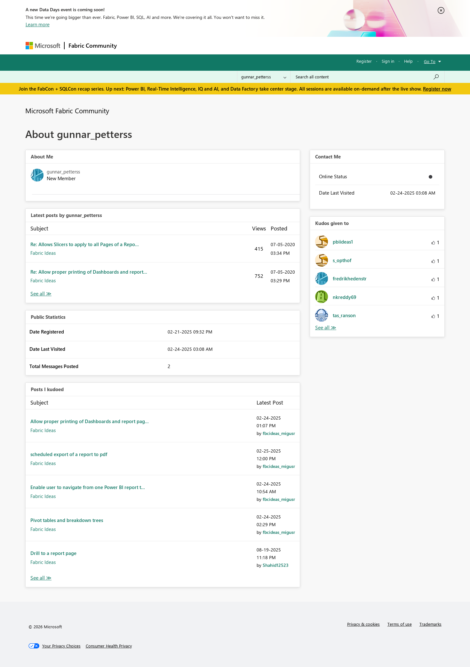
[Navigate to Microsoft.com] (43, 45)
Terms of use (399, 624)
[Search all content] (367, 77)
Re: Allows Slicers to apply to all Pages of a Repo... (84, 244)
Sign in (388, 61)
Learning (267, 45)
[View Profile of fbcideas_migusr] (279, 433)
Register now (437, 88)
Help (408, 61)
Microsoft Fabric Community (67, 110)
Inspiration (159, 45)
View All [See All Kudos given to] (325, 327)
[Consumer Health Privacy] (109, 646)
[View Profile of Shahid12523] (276, 565)
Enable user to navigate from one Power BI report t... (87, 487)
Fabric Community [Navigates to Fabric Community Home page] (92, 45)
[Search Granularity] (263, 77)
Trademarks (430, 624)
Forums (131, 45)
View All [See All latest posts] (41, 293)
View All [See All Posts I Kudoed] (41, 578)
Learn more (38, 24)
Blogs (243, 45)
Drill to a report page (53, 553)
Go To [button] (429, 61)
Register (364, 61)
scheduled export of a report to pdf (68, 454)
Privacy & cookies (363, 624)
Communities (214, 45)
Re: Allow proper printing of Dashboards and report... (88, 272)
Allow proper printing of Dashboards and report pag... (89, 421)
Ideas (186, 45)
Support (294, 45)
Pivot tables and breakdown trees (66, 520)
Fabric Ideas (43, 253)
